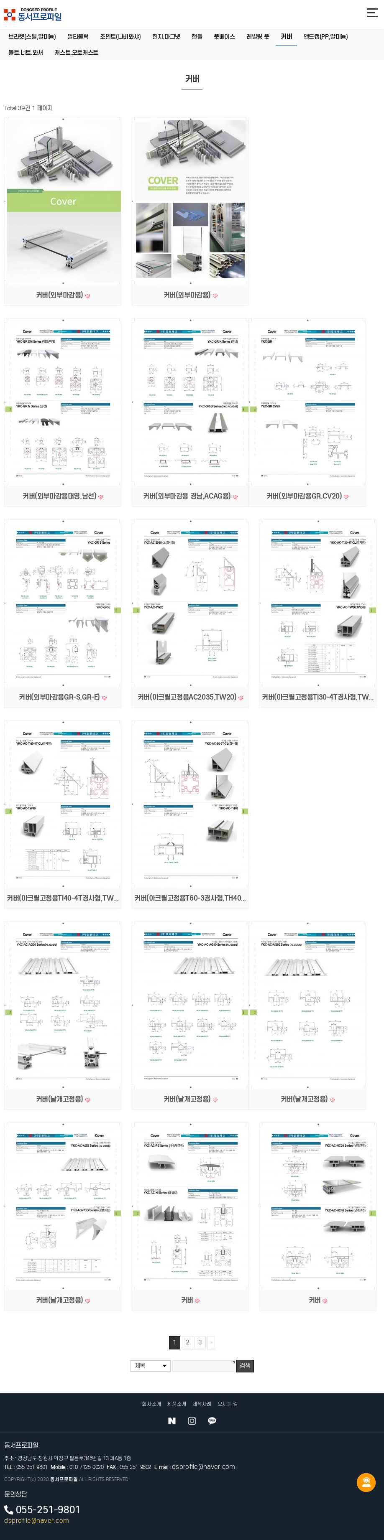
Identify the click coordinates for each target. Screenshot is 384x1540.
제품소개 (176, 1404)
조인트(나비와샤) (120, 37)
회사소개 (151, 1404)
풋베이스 (224, 37)
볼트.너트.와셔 (25, 52)
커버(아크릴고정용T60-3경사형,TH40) (189, 898)
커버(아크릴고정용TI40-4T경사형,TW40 (65, 898)
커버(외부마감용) (60, 295)
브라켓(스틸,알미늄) (32, 37)
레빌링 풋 (257, 37)
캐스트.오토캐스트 (76, 52)
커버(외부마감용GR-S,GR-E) (60, 697)
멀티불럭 (77, 37)
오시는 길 (228, 1404)
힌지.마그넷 (166, 37)
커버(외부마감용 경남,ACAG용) (188, 496)
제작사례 (202, 1404)
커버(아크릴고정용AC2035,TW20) (188, 697)
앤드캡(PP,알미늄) (326, 37)
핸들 (197, 37)
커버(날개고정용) (60, 1099)
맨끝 (211, 1342)
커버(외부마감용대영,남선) (60, 496)
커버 (286, 37)
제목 (140, 1365)
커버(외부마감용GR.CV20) (305, 496)
